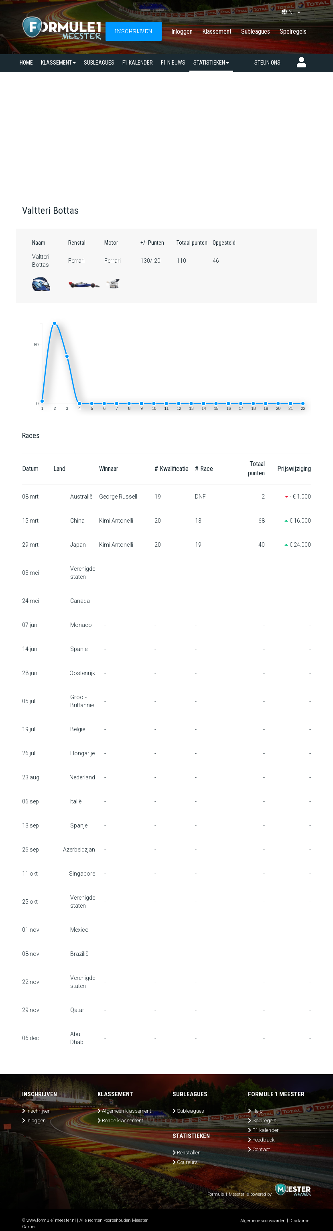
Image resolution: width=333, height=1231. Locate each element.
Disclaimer (300, 1220)
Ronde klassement (122, 1120)
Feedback (263, 1140)
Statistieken (211, 62)
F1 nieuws (173, 62)
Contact (261, 1149)
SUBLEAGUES (99, 62)
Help (257, 1111)
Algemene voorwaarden (263, 1220)
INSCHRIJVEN (133, 31)
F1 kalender (137, 62)
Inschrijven (38, 1111)
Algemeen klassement (126, 1111)
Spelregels (293, 31)
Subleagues (255, 31)
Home (26, 62)
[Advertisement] (166, 132)
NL (291, 12)
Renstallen (189, 1153)
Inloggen (182, 31)
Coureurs (187, 1162)
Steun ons (267, 62)
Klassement (216, 31)
